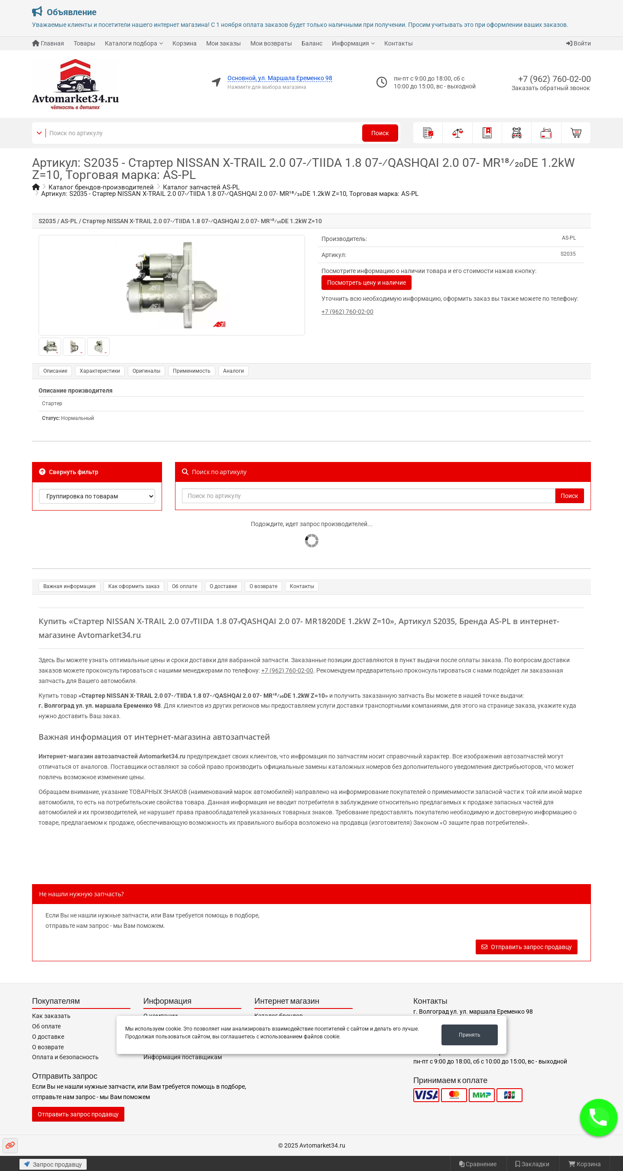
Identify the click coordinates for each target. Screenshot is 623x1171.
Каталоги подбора (131, 43)
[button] (599, 1117)
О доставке (223, 586)
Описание (55, 371)
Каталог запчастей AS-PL (201, 187)
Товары (84, 43)
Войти (578, 43)
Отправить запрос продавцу (526, 946)
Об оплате (184, 586)
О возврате (263, 586)
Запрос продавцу (53, 1164)
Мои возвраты (271, 43)
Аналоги (233, 371)
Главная (48, 43)
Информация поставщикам (182, 1057)
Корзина (184, 43)
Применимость (192, 371)
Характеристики (100, 371)
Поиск (380, 133)
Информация (350, 43)
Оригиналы (146, 371)
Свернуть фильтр (68, 471)
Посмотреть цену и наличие (366, 282)
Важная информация (69, 586)
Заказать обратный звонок (551, 88)
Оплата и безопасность (65, 1057)
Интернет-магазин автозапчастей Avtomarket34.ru (112, 756)
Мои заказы (223, 43)
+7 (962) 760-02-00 (554, 79)
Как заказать (51, 1015)
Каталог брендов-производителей (101, 187)
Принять (469, 1035)
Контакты (398, 43)
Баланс (312, 43)
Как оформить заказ (133, 586)
